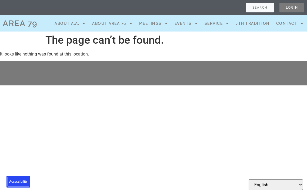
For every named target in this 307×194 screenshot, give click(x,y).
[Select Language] (276, 184)
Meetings (153, 23)
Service (217, 23)
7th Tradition (253, 23)
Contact (290, 23)
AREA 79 (20, 23)
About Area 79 (112, 23)
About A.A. (70, 23)
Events (186, 23)
